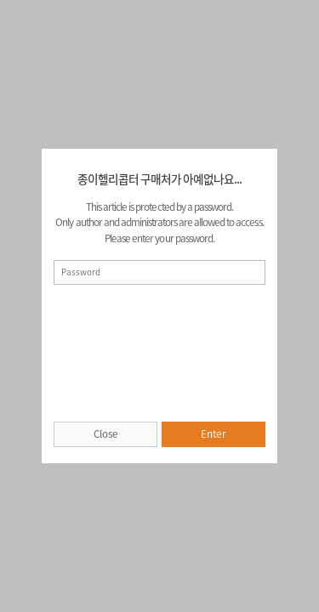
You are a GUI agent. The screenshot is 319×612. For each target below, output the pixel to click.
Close (106, 433)
